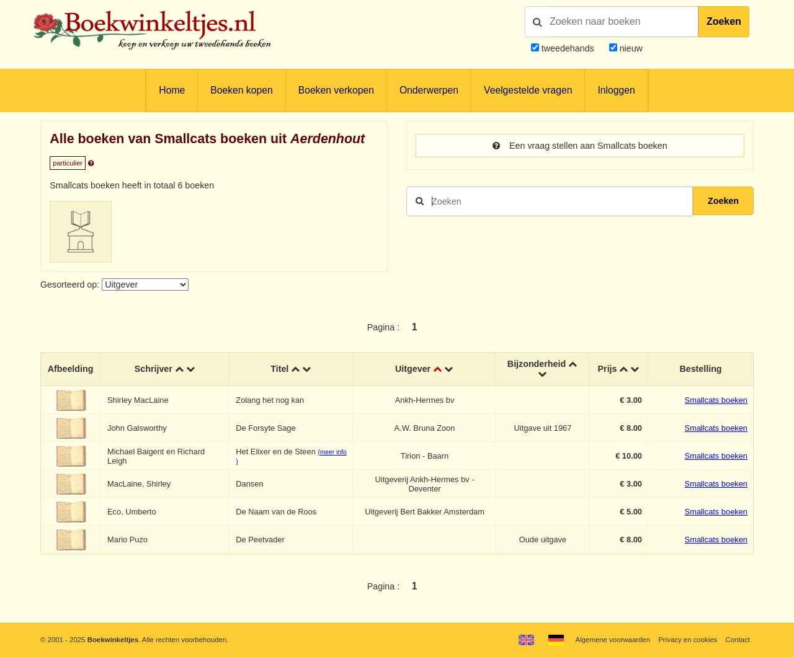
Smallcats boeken (716, 400)
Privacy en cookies (687, 639)
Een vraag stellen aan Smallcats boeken (580, 146)
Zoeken (724, 21)
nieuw (630, 48)
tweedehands (568, 48)
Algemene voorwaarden (613, 639)
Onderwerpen (428, 90)
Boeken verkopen (336, 90)
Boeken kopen (241, 90)
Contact (738, 639)
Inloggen (616, 90)
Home (172, 90)
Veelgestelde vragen (528, 90)
